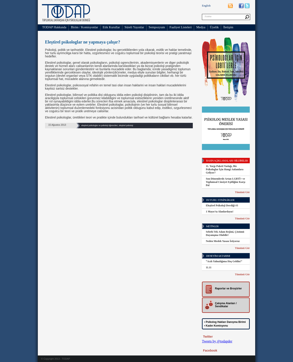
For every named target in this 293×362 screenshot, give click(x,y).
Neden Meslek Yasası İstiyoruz (223, 241)
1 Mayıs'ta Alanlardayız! (219, 211)
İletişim (228, 27)
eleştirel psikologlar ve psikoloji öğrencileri (99, 125)
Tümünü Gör (242, 192)
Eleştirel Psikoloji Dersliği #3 (222, 205)
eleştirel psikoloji (126, 125)
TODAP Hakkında (54, 27)
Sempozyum (157, 27)
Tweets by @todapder (217, 341)
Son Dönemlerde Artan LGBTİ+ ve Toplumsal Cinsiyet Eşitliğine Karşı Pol (225, 182)
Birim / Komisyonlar (84, 27)
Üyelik (214, 27)
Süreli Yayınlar (134, 27)
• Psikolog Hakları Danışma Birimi (225, 322)
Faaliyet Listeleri (181, 27)
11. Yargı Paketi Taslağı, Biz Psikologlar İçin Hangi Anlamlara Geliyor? (224, 169)
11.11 (208, 267)
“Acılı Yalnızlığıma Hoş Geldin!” (224, 261)
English (206, 5)
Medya (200, 27)
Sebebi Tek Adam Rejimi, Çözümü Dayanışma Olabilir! (225, 233)
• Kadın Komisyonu (216, 325)
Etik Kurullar (111, 27)
